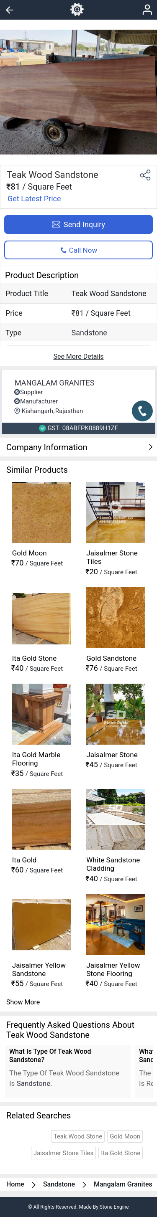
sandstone (89, 332)
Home (15, 1184)
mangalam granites (123, 1184)
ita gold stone (120, 1153)
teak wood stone (78, 1136)
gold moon (125, 1136)
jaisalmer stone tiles (63, 1153)
